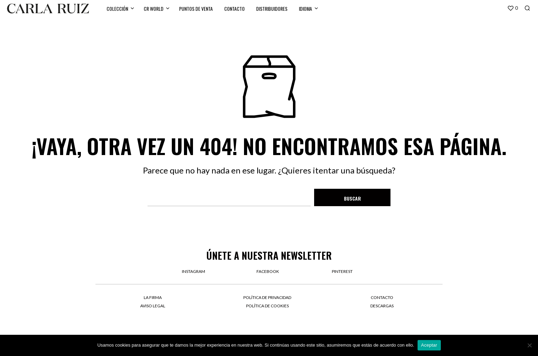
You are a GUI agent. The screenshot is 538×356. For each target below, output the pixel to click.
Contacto (234, 8)
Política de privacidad (267, 297)
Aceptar (429, 345)
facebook (268, 271)
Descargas (382, 305)
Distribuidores (271, 8)
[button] (512, 8)
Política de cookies (267, 305)
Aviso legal (152, 305)
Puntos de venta (196, 8)
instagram (193, 271)
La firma (153, 297)
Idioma (305, 8)
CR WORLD (153, 8)
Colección (117, 8)
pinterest (342, 271)
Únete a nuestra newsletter (269, 255)
